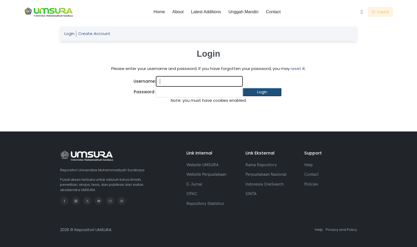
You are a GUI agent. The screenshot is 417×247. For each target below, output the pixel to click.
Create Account (94, 33)
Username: (145, 81)
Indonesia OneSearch (264, 184)
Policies (311, 184)
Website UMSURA (202, 164)
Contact (273, 12)
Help (308, 164)
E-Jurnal (194, 184)
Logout (380, 11)
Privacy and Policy (341, 229)
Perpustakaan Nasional (265, 174)
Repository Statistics (205, 203)
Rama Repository (261, 164)
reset (296, 68)
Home (159, 12)
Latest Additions (206, 12)
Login (69, 33)
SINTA (251, 193)
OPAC (191, 193)
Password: (144, 92)
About (178, 12)
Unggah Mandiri (243, 12)
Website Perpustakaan (206, 174)
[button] (262, 92)
